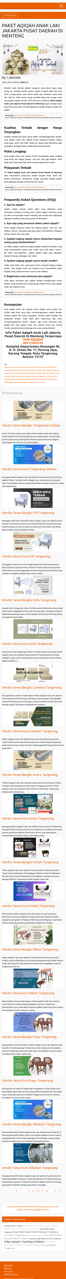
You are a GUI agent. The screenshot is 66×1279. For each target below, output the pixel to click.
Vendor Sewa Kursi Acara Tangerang (28, 818)
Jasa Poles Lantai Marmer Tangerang (34, 1235)
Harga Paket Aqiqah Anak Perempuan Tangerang (35, 1232)
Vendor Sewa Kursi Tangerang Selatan (29, 469)
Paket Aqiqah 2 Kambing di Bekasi (24, 1241)
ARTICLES (8, 1271)
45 (33, 1191)
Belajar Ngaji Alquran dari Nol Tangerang (46, 1238)
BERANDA (8, 1265)
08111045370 (33, 343)
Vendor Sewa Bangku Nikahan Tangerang (31, 1124)
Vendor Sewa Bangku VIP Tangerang (28, 513)
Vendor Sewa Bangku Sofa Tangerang (29, 600)
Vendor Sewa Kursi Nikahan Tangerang (30, 1168)
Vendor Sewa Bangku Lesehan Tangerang (32, 687)
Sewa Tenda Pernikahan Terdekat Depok (29, 115)
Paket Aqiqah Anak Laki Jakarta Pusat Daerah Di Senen (24, 382)
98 (55, 1191)
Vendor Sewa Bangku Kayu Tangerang (29, 1037)
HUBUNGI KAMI (11, 1274)
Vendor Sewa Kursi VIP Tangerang (26, 556)
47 (42, 1191)
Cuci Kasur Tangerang (14, 1235)
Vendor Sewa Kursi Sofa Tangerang (27, 644)
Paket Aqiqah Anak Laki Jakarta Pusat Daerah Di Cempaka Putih (28, 367)
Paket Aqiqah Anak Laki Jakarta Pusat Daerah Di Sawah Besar (34, 379)
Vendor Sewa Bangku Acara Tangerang (30, 774)
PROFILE (8, 1268)
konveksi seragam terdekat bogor (27, 1229)
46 (38, 1191)
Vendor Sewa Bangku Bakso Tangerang (30, 949)
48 (47, 1191)
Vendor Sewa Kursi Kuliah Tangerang (28, 906)
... (24, 1191)
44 (29, 1191)
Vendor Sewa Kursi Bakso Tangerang (28, 993)
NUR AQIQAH (33, 339)
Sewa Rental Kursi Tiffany (13, 1226)
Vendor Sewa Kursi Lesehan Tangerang (30, 731)
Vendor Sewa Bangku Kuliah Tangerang (30, 862)
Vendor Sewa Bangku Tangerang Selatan (31, 425)
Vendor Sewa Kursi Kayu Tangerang (27, 1080)
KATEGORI (10, 15)
